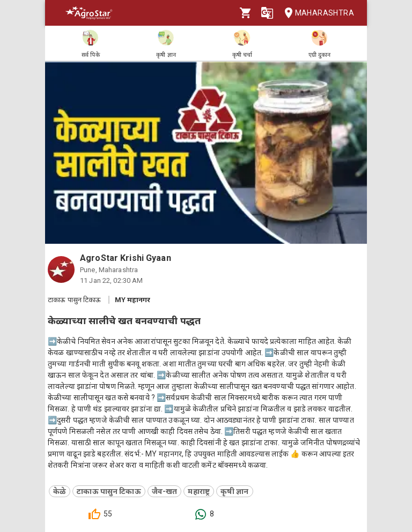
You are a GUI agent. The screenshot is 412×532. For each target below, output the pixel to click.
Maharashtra (316, 13)
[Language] (267, 13)
